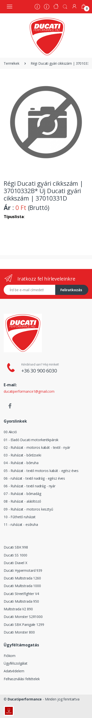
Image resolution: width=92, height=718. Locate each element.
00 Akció (10, 432)
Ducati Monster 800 (19, 632)
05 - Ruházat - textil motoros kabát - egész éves (41, 470)
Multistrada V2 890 (18, 609)
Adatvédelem (14, 671)
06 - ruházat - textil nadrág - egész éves (34, 478)
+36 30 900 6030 (39, 370)
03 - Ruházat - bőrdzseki (22, 455)
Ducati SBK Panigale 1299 (24, 624)
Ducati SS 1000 (15, 555)
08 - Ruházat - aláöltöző (22, 501)
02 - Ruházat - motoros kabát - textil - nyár (37, 447)
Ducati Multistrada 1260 (22, 578)
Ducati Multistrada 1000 (22, 585)
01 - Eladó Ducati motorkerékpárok (31, 439)
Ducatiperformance (25, 699)
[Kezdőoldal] (56, 6)
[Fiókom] (74, 6)
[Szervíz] (46, 7)
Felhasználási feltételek (22, 679)
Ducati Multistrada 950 (21, 601)
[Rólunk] (37, 7)
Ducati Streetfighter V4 (21, 593)
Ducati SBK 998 (16, 547)
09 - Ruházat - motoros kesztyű (28, 509)
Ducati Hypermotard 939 (23, 570)
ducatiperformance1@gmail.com (29, 391)
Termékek (11, 63)
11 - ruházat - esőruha (21, 524)
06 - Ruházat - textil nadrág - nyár (29, 486)
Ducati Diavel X (15, 562)
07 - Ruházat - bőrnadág (22, 493)
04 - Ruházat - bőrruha (21, 462)
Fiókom (9, 655)
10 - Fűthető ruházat (20, 516)
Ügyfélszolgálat (15, 663)
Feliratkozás (71, 289)
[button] (65, 6)
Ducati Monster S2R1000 (23, 616)
